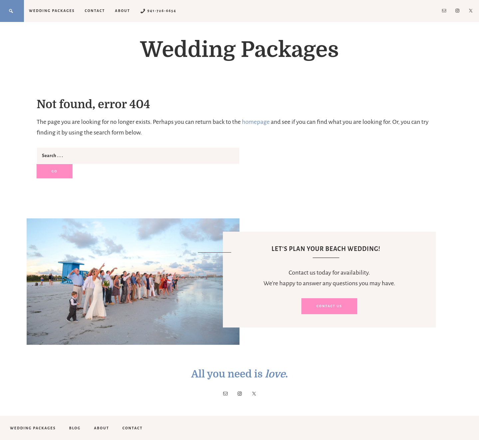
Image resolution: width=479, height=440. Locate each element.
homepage (256, 121)
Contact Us (329, 306)
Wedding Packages (239, 49)
